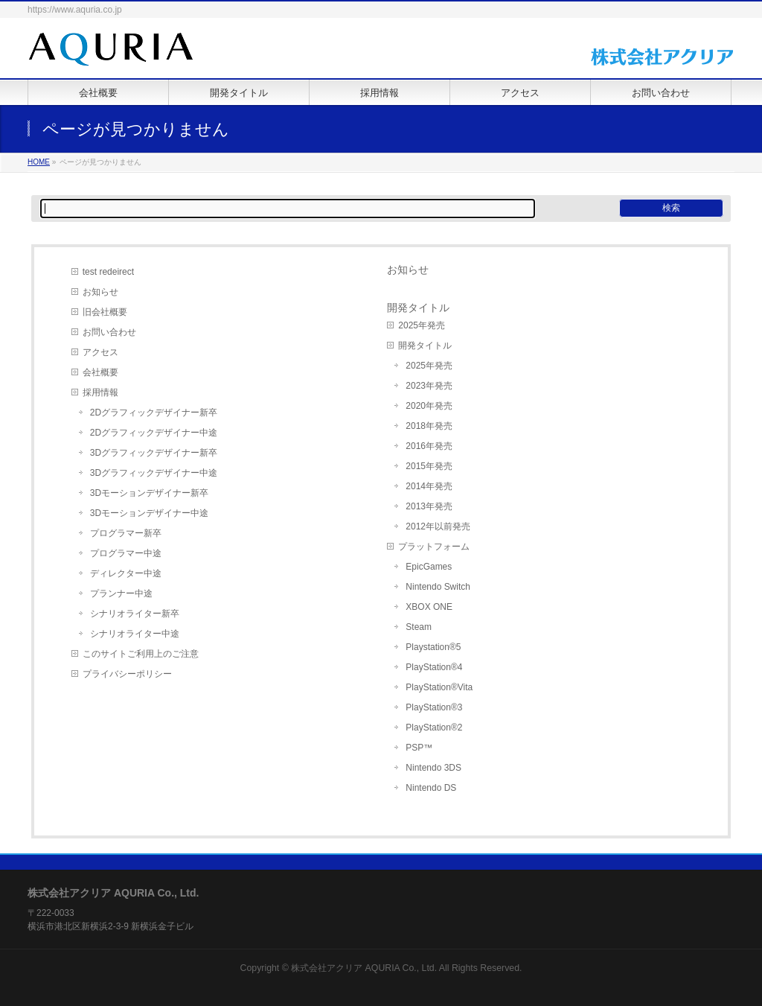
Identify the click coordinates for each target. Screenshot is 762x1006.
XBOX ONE (429, 607)
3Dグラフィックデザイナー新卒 (153, 453)
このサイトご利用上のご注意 (141, 654)
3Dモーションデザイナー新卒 (149, 493)
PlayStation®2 (434, 727)
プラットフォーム (434, 546)
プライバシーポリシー (127, 674)
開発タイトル (425, 345)
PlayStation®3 (434, 707)
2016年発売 (429, 446)
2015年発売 (429, 466)
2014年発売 (429, 486)
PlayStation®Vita (439, 687)
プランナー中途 (121, 593)
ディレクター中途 (125, 573)
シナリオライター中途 (134, 633)
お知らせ (100, 292)
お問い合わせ (109, 332)
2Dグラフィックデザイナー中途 (153, 432)
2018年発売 (429, 426)
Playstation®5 (433, 647)
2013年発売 (429, 506)
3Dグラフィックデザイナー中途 (153, 473)
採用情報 (100, 392)
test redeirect (108, 272)
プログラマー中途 (125, 553)
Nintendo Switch (438, 587)
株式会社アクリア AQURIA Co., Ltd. (364, 968)
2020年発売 (429, 406)
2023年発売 (429, 386)
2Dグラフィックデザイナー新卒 (153, 412)
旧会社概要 (105, 312)
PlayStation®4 (434, 667)
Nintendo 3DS (433, 768)
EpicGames (429, 566)
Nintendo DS (431, 788)
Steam (419, 627)
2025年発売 (421, 325)
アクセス (100, 352)
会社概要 (100, 372)
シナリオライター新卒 (134, 613)
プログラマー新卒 (125, 533)
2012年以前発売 (438, 526)
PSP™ (419, 747)
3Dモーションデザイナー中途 (149, 513)
